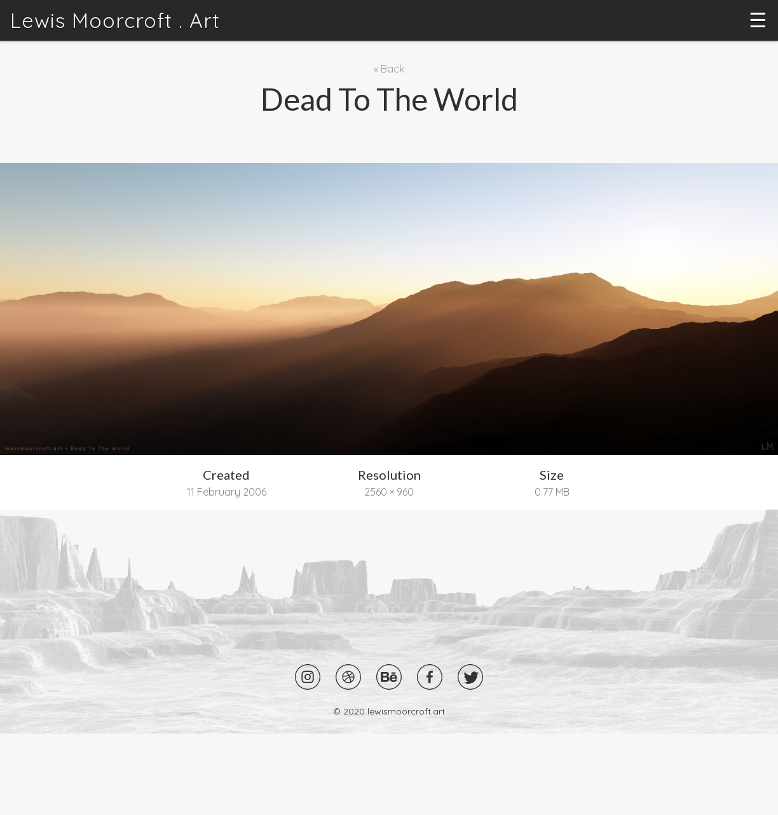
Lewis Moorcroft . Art (115, 20)
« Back (389, 68)
